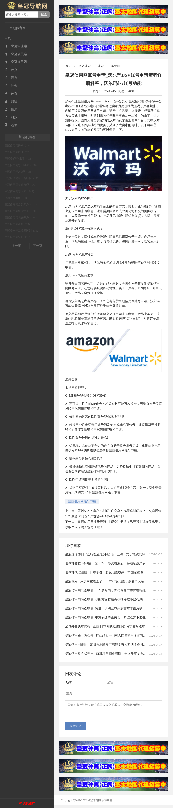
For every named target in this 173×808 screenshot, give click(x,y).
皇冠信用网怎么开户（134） (21, 217)
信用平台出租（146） (17, 197)
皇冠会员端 (16, 54)
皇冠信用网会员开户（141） (21, 204)
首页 (8, 38)
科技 (11, 117)
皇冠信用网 (16, 62)
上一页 (16, 246)
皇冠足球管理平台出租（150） (23, 178)
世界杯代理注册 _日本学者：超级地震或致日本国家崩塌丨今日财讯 (112, 572)
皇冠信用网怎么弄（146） (20, 191)
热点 (11, 70)
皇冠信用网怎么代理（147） (21, 184)
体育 (11, 93)
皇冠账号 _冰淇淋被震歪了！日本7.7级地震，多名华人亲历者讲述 (111, 581)
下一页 (37, 246)
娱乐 (11, 77)
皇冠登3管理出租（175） (19, 158)
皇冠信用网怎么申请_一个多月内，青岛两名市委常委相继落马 (108, 590)
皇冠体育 (84, 66)
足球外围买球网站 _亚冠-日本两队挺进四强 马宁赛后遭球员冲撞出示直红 (116, 626)
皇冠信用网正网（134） (19, 224)
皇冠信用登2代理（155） (19, 171)
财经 (11, 101)
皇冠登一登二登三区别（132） (23, 230)
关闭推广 (29, 803)
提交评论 (75, 728)
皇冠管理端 (16, 46)
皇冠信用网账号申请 (82, 501)
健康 (11, 109)
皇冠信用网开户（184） (19, 145)
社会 (11, 85)
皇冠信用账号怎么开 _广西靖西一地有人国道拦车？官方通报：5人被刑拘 (116, 635)
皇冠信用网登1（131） (18, 237)
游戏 (11, 125)
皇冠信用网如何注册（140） (21, 211)
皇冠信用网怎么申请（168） (21, 165)
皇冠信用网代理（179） (19, 152)
